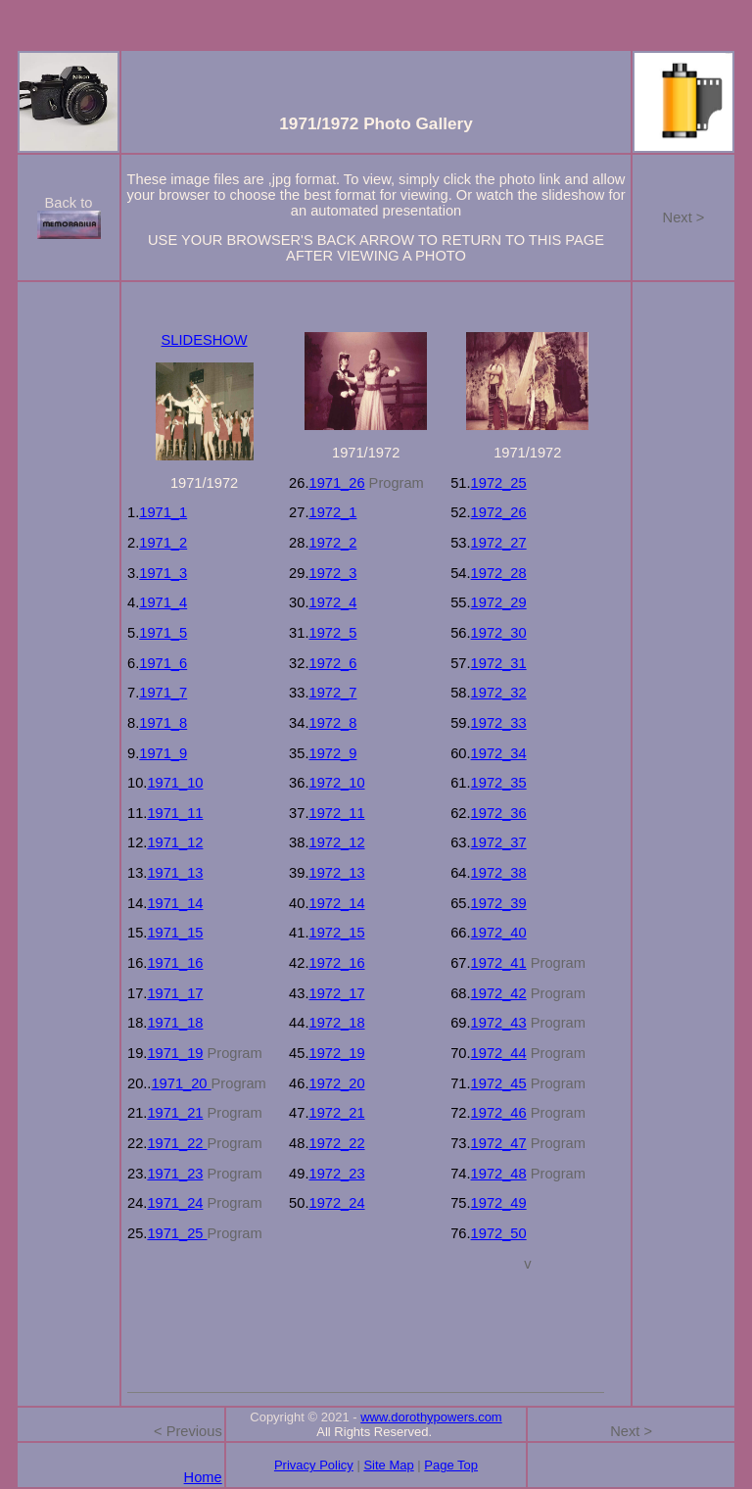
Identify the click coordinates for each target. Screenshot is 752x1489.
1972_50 (499, 1233)
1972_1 (332, 512)
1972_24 (336, 1203)
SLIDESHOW (205, 340)
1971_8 (163, 723)
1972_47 (499, 1143)
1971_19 (175, 1053)
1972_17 (336, 993)
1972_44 (499, 1053)
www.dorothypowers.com (431, 1417)
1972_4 (332, 602)
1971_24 (175, 1203)
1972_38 (499, 873)
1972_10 (336, 783)
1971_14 (175, 903)
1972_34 (499, 753)
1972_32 (499, 692)
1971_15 (175, 932)
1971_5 (163, 633)
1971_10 (175, 783)
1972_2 (332, 543)
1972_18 (336, 1023)
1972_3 (332, 573)
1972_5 (332, 633)
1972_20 (336, 1083)
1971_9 (163, 753)
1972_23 (336, 1173)
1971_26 (336, 483)
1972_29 (499, 602)
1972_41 (499, 963)
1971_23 (175, 1173)
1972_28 (499, 573)
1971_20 (181, 1083)
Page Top (451, 1465)
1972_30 (499, 633)
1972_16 (336, 963)
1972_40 (499, 932)
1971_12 (175, 842)
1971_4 (163, 602)
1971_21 (175, 1113)
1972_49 (499, 1203)
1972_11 (336, 813)
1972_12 (336, 842)
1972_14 (336, 903)
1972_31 (499, 663)
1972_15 (336, 932)
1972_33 (499, 723)
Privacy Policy (313, 1465)
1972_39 (499, 903)
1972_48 (499, 1173)
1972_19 (336, 1053)
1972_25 (499, 483)
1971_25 (177, 1233)
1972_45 (499, 1083)
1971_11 (175, 813)
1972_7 (332, 692)
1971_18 (175, 1023)
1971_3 (163, 573)
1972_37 (499, 842)
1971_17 (175, 993)
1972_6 (332, 663)
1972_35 (499, 783)
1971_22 (177, 1143)
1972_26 (499, 512)
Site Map (388, 1465)
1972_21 (336, 1113)
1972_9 (332, 753)
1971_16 (175, 963)
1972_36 (499, 813)
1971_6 (163, 663)
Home (203, 1477)
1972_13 (336, 873)
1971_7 (163, 692)
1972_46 (499, 1113)
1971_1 (163, 512)
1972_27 (499, 543)
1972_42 (499, 993)
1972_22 (336, 1143)
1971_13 (175, 873)
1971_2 (163, 543)
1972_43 (499, 1023)
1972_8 (332, 723)
